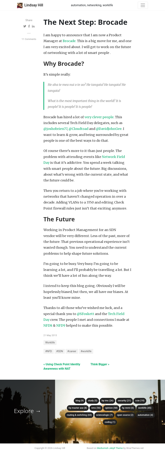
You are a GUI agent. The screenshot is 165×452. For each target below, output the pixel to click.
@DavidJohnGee (109, 129)
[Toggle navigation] (143, 5)
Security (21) (124, 400)
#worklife (86, 351)
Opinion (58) (111, 407)
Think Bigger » (99, 364)
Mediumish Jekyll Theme (110, 448)
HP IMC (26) (107, 400)
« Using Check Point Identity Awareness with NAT (61, 366)
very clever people (99, 117)
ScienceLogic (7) (104, 415)
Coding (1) (110, 422)
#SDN (59, 351)
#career (71, 351)
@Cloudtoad (78, 129)
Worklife (50, 342)
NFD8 (47, 326)
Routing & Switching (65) (79, 415)
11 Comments (29, 39)
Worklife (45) (144, 407)
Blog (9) (80, 400)
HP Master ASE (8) (78, 407)
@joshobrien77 (55, 129)
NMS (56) (96, 407)
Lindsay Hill (30, 5)
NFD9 (60, 326)
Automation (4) (145, 415)
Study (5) (92, 400)
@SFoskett (85, 314)
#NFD (48, 351)
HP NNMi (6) (128, 407)
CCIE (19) (139, 400)
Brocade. (69, 41)
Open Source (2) (125, 415)
